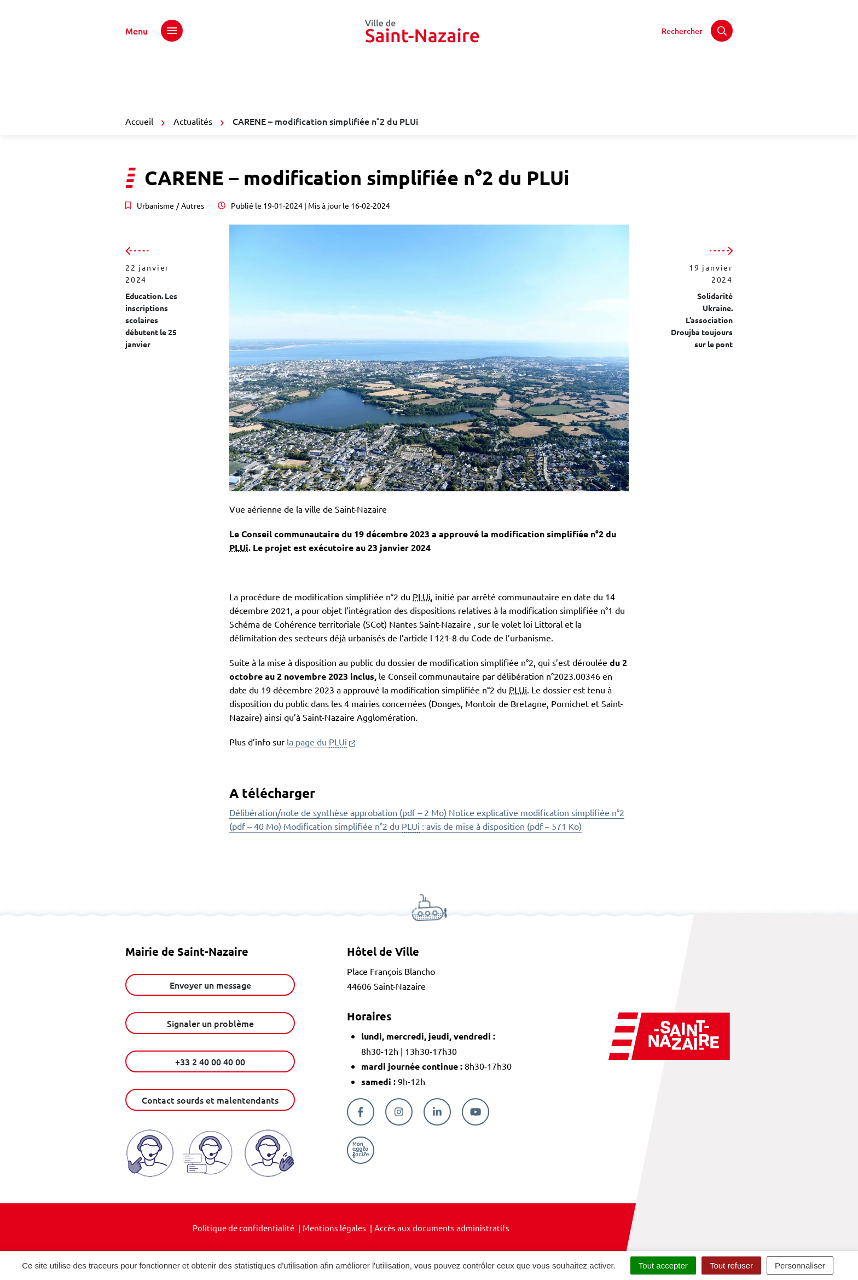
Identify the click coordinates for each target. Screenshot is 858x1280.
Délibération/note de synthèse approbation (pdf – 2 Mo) (339, 812)
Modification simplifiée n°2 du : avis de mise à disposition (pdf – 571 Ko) (432, 825)
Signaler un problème (210, 1023)
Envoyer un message (210, 985)
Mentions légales (334, 1227)
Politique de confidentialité (243, 1227)
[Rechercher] (697, 31)
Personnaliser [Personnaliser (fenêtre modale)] (800, 1265)
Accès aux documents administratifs (441, 1227)
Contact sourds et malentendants (210, 1100)
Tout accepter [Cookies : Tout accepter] (663, 1265)
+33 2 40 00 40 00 (210, 1061)
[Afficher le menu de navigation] (154, 31)
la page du (321, 741)
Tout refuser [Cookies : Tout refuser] (731, 1265)
